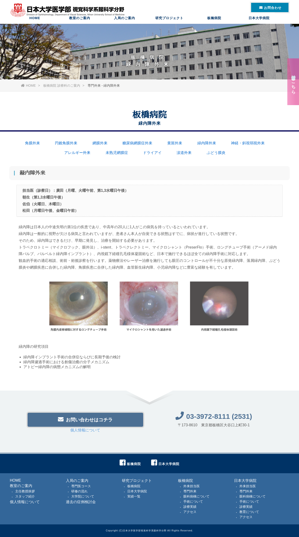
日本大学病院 (259, 22)
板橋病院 (214, 22)
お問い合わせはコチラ (85, 421)
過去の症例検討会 (81, 502)
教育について (249, 512)
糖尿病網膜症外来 (137, 143)
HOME (34, 22)
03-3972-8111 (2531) (213, 418)
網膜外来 (100, 143)
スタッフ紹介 (25, 496)
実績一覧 (133, 496)
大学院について (82, 496)
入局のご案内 (124, 22)
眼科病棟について (196, 496)
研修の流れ (79, 491)
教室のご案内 (79, 22)
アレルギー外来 (77, 153)
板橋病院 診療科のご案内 (61, 85)
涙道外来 (184, 153)
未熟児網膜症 (117, 153)
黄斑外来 (174, 143)
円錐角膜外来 (66, 143)
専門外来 (189, 491)
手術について (193, 501)
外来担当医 (191, 486)
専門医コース (81, 486)
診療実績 (189, 507)
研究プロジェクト (169, 22)
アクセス (189, 512)
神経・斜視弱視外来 (248, 143)
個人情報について (85, 432)
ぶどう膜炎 (216, 153)
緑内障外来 (206, 143)
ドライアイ (152, 153)
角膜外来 (32, 143)
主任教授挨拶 (25, 491)
